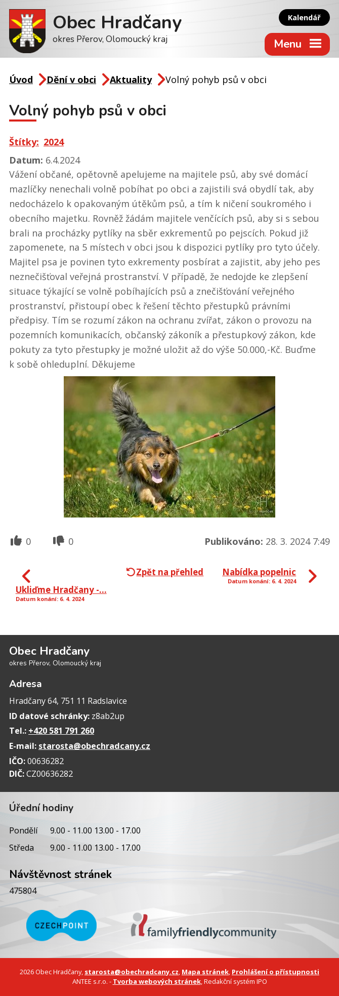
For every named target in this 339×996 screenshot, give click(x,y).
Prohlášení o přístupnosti (275, 971)
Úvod (21, 79)
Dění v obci (71, 79)
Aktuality (131, 79)
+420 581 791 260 (61, 730)
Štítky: (24, 142)
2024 (54, 142)
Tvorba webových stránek (157, 981)
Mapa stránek (205, 971)
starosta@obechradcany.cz (94, 745)
